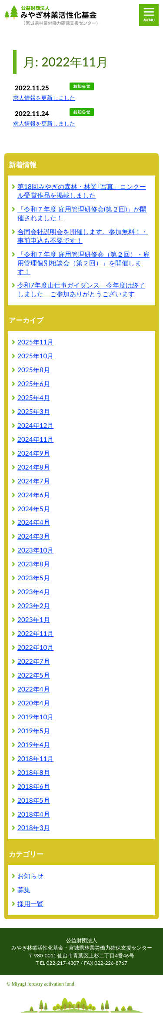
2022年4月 (33, 689)
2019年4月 (33, 744)
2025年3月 (33, 411)
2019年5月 (33, 731)
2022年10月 (35, 647)
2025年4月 (33, 397)
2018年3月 (33, 827)
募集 (23, 890)
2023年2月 (33, 605)
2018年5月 (33, 800)
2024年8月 (33, 467)
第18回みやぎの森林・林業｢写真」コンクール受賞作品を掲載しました (81, 190)
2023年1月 (33, 619)
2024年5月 (33, 509)
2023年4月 (33, 592)
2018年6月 (33, 786)
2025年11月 (35, 342)
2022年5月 (33, 675)
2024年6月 (33, 495)
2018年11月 (35, 758)
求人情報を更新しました (44, 97)
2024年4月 (33, 522)
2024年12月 (35, 425)
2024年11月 (35, 439)
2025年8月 (33, 370)
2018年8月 (33, 772)
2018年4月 (33, 814)
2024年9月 (33, 453)
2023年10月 (35, 550)
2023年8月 (33, 564)
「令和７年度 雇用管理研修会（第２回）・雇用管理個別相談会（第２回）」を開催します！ (83, 262)
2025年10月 (35, 356)
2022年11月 (35, 633)
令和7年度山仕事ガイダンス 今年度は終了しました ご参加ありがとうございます (81, 289)
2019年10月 (35, 717)
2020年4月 (33, 703)
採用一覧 (30, 903)
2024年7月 (33, 481)
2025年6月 (33, 383)
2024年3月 (33, 536)
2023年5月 (33, 578)
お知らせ (30, 876)
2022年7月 (33, 661)
